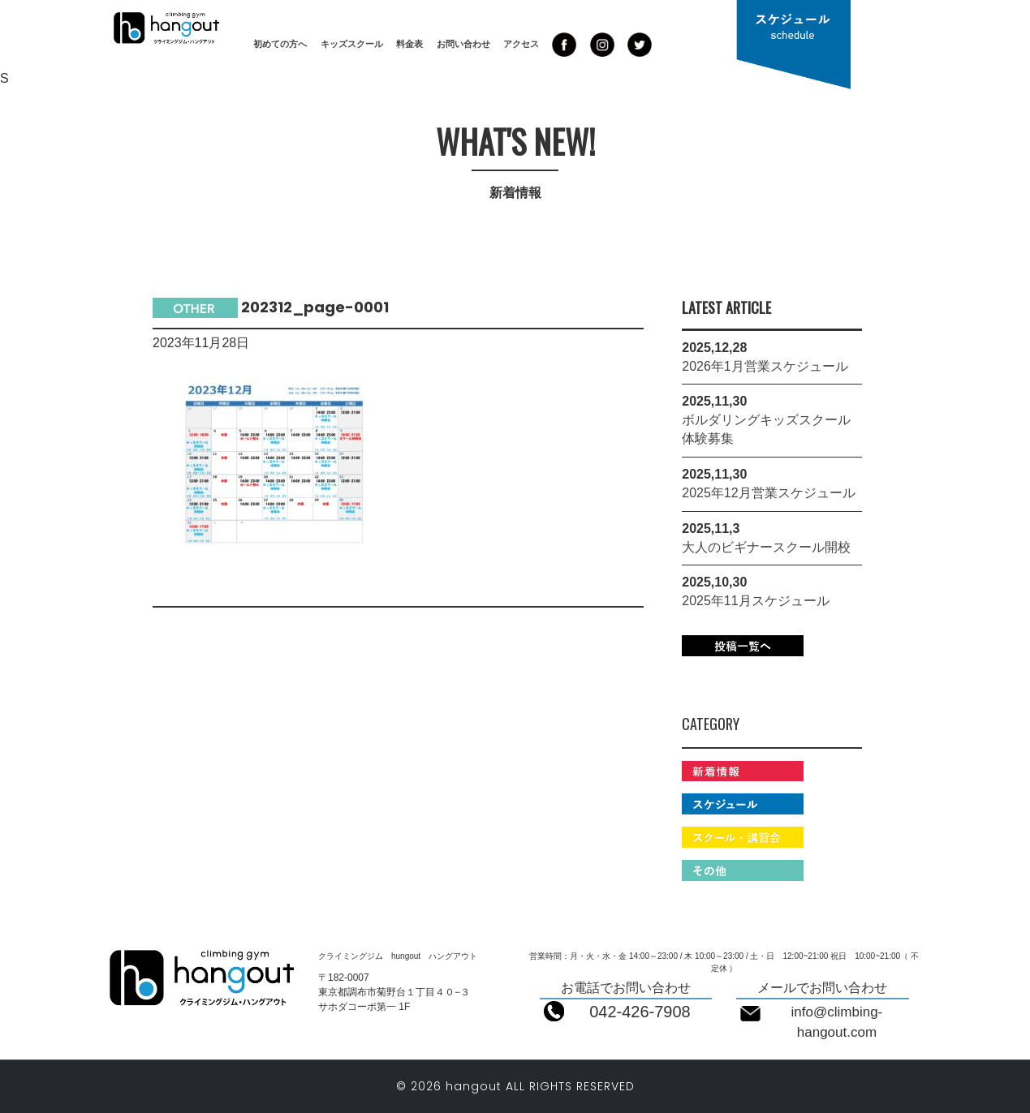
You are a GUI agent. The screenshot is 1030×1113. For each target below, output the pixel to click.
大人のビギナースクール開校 (766, 547)
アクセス (521, 44)
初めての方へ (280, 44)
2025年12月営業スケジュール (768, 493)
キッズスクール (352, 44)
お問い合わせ (463, 44)
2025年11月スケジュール (755, 601)
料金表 (409, 44)
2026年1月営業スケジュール (765, 366)
